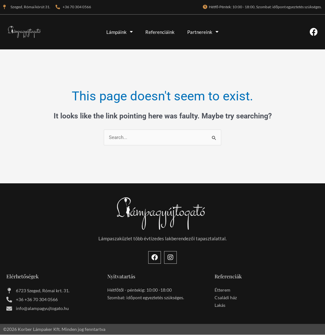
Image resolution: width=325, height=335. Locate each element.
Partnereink (202, 31)
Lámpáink (119, 31)
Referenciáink (160, 32)
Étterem (222, 290)
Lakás (220, 305)
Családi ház (226, 297)
